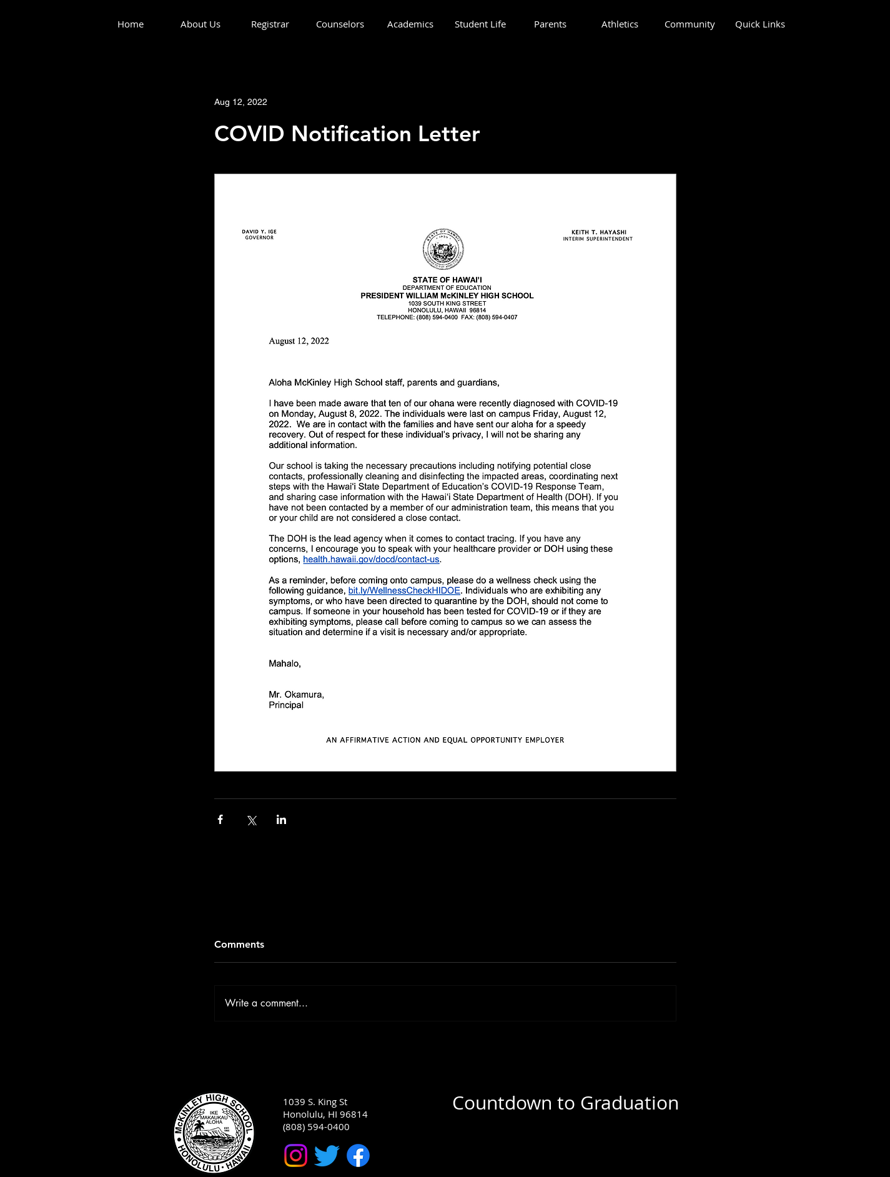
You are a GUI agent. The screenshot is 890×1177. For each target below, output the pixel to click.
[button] (200, 24)
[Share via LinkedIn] (281, 819)
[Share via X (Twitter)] (251, 819)
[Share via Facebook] (220, 819)
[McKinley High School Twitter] (327, 1155)
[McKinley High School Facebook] (358, 1155)
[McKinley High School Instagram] (295, 1155)
